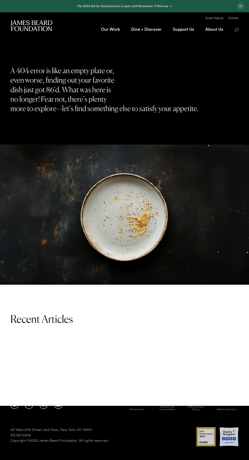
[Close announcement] (240, 6)
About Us (214, 29)
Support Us (183, 29)
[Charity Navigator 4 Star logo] (229, 445)
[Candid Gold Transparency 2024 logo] (206, 445)
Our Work (110, 29)
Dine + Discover (146, 29)
